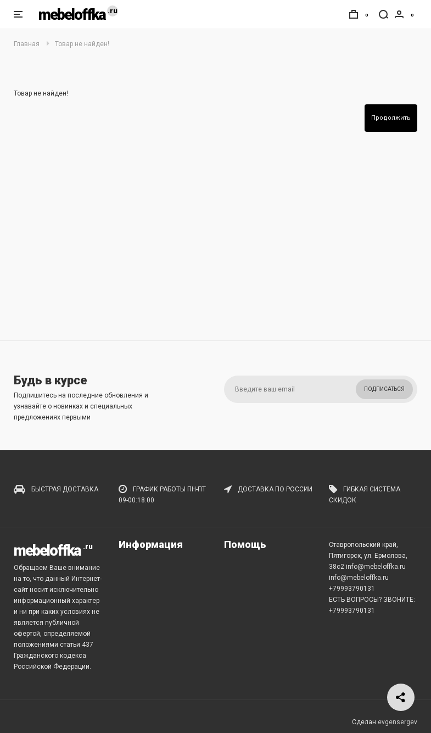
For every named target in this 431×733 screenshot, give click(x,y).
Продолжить (391, 117)
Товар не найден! (82, 44)
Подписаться (384, 389)
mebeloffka (71, 15)
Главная (27, 44)
